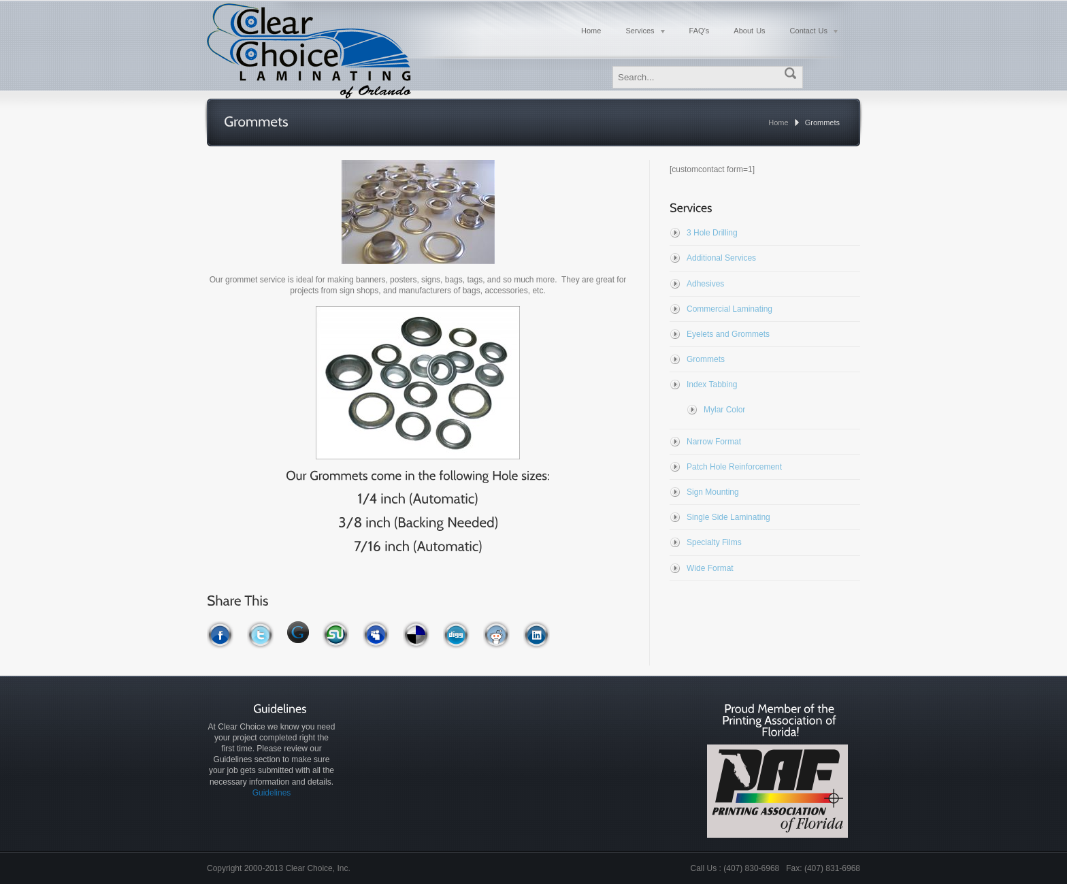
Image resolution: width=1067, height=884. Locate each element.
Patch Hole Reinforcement (734, 467)
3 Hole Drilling (712, 233)
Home (778, 122)
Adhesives (705, 284)
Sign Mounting (713, 492)
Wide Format (710, 568)
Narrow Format (714, 441)
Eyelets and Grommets (728, 334)
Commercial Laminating (729, 309)
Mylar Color (724, 409)
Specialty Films (714, 542)
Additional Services (721, 258)
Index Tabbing (712, 384)
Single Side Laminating (728, 517)
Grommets (706, 359)
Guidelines (271, 793)
